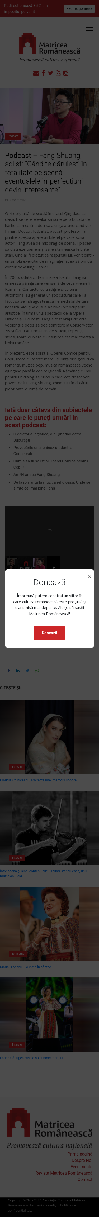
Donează (49, 632)
